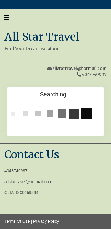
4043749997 (16, 170)
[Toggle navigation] (6, 19)
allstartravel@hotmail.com (79, 68)
